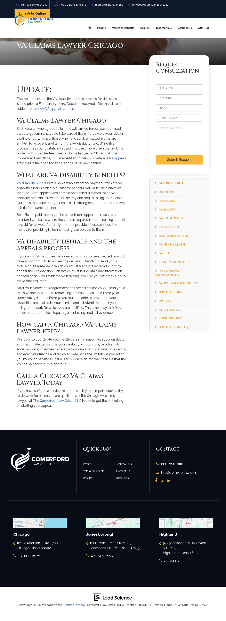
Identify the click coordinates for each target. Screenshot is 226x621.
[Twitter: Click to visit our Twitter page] (162, 481)
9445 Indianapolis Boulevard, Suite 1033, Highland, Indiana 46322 (183, 548)
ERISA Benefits (169, 227)
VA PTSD (164, 253)
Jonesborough (148, 4)
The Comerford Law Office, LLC (57, 401)
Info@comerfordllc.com (176, 472)
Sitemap (69, 604)
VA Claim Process (171, 218)
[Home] (89, 28)
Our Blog (203, 27)
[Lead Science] (112, 597)
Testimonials (164, 27)
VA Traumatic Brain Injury (178, 283)
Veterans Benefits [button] (123, 27)
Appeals (165, 300)
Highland (107, 4)
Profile (101, 27)
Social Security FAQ (173, 327)
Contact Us (185, 27)
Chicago (70, 4)
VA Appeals (167, 200)
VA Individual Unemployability (167, 272)
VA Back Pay (167, 209)
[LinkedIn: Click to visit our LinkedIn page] (168, 481)
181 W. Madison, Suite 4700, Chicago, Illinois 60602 (35, 545)
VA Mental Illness (172, 244)
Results (145, 27)
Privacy (80, 604)
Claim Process (169, 309)
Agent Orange (169, 192)
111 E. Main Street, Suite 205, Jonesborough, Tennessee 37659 (113, 545)
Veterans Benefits (93, 471)
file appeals (117, 158)
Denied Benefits (171, 318)
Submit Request (179, 160)
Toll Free (32, 4)
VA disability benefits (32, 183)
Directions (122, 478)
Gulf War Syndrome (173, 235)
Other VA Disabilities (174, 262)
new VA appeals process (56, 109)
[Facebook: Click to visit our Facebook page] (156, 481)
